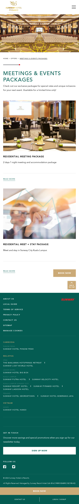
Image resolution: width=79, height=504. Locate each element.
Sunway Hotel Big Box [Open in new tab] (15, 372)
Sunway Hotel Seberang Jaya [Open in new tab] (57, 396)
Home (5, 59)
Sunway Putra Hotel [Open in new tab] (14, 379)
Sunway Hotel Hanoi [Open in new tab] (15, 410)
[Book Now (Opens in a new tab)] (64, 273)
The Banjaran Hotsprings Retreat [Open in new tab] (22, 363)
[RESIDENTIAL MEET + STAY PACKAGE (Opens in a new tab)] (39, 213)
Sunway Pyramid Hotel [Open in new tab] (46, 386)
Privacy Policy (11, 315)
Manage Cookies (13, 330)
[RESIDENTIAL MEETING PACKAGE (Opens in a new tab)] (39, 126)
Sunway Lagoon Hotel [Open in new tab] (16, 389)
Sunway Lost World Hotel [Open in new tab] (18, 366)
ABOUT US (8, 299)
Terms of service (13, 309)
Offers (14, 59)
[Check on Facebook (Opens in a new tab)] (4, 466)
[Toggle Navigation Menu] (74, 7)
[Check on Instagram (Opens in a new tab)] (13, 466)
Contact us (10, 320)
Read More (9, 179)
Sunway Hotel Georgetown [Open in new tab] (19, 396)
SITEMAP (7, 325)
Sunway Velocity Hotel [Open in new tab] (45, 379)
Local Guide (10, 304)
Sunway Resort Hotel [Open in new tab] (15, 386)
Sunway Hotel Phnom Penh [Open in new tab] (18, 349)
